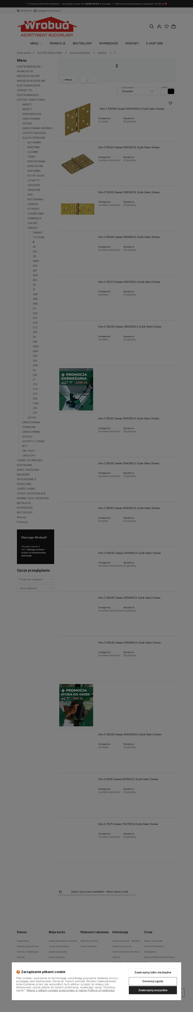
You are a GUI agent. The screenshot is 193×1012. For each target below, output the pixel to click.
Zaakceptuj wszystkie (152, 990)
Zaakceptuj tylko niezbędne (152, 972)
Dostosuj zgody (153, 981)
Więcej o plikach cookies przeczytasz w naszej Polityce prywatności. (71, 990)
